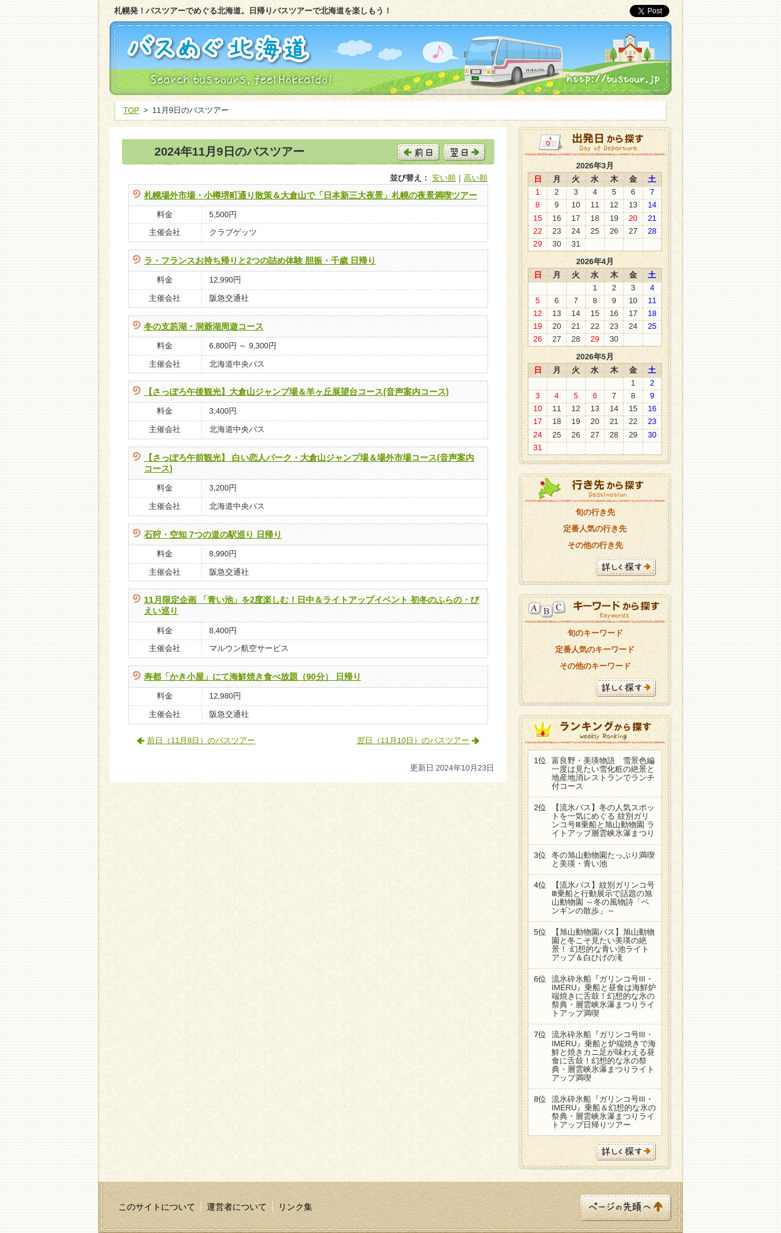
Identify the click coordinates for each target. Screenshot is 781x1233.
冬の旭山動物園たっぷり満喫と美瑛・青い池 (603, 859)
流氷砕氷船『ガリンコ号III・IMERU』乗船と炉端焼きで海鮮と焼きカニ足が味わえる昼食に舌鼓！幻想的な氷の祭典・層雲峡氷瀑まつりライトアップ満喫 (604, 1056)
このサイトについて (156, 1207)
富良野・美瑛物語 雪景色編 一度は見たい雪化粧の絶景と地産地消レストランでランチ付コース (603, 773)
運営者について (237, 1207)
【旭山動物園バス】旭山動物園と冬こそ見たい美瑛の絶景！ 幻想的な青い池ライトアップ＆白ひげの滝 (603, 944)
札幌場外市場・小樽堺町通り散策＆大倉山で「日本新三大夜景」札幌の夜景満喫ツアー (310, 195)
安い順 (444, 177)
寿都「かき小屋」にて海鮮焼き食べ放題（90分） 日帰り (252, 676)
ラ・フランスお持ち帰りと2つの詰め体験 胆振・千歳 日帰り (260, 260)
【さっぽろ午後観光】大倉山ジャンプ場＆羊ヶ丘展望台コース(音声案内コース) (296, 392)
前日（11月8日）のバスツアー (201, 740)
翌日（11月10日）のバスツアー (413, 740)
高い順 (476, 177)
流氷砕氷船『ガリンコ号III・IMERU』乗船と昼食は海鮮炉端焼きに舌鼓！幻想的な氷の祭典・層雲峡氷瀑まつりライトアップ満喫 (604, 996)
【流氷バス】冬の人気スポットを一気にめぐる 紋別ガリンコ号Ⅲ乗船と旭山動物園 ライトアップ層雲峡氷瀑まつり (603, 820)
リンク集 (295, 1207)
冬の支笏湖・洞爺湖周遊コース (204, 326)
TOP (131, 110)
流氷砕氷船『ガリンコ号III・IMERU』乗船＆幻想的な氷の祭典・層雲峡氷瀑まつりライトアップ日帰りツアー (604, 1112)
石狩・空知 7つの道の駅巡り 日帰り (213, 534)
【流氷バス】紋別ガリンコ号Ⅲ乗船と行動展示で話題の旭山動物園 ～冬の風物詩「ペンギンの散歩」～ (603, 897)
